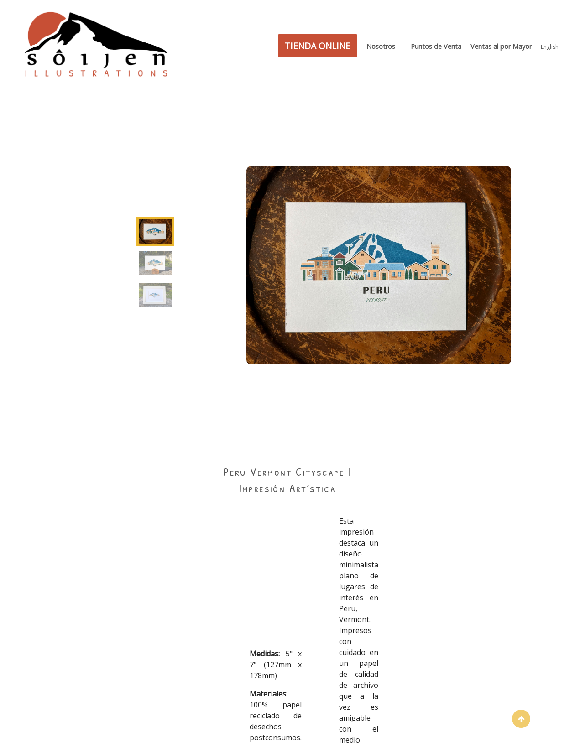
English (550, 47)
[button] (521, 719)
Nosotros (380, 46)
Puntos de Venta (436, 46)
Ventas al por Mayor (501, 46)
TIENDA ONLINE (317, 45)
